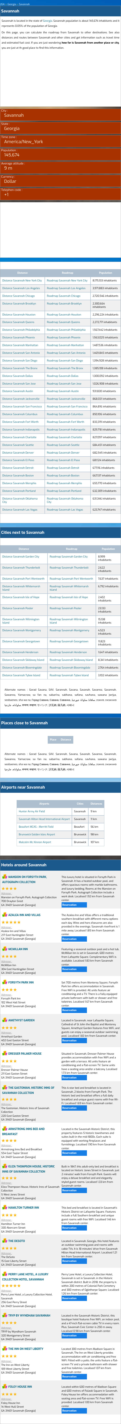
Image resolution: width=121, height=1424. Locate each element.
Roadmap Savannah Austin (63, 391)
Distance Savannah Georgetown (21, 641)
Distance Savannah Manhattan (20, 345)
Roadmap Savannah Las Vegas (65, 509)
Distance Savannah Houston (18, 314)
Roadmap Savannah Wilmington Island (69, 621)
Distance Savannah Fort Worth (20, 422)
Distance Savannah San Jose (19, 383)
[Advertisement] (60, 78)
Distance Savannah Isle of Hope (20, 597)
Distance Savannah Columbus (19, 414)
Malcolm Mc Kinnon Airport (35, 842)
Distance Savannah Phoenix (18, 337)
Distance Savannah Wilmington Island (20, 621)
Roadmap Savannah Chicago (63, 296)
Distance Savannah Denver (18, 452)
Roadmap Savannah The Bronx (65, 368)
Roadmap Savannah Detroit (63, 468)
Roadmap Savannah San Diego (65, 360)
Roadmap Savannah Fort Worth (65, 422)
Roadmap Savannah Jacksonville (66, 399)
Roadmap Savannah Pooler (66, 608)
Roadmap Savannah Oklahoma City (65, 500)
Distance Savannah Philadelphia (21, 329)
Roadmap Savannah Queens (63, 322)
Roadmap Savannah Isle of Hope (69, 597)
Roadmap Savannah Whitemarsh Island (69, 588)
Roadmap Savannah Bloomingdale (70, 667)
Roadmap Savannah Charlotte (64, 437)
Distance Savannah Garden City (20, 556)
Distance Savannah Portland (19, 491)
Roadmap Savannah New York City (67, 280)
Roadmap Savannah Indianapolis (66, 429)
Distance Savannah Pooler (17, 608)
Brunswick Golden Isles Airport (37, 834)
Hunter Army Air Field (32, 811)
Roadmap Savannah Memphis (64, 483)
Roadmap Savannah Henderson (68, 652)
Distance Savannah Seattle (18, 445)
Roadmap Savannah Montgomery (69, 630)
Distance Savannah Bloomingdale (22, 667)
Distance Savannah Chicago (18, 296)
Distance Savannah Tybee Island (21, 675)
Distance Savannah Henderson (20, 652)
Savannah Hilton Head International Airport (44, 819)
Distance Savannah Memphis (19, 483)
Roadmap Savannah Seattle (63, 445)
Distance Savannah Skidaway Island (23, 660)
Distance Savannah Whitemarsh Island (21, 588)
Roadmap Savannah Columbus (65, 414)
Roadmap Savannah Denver (63, 452)
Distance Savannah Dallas (17, 376)
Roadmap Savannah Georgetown (69, 641)
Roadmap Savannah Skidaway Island (71, 660)
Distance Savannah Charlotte (19, 437)
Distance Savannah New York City (22, 280)
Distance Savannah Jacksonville (21, 399)
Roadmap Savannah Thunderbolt (69, 567)
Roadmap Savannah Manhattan (65, 345)
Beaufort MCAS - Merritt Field (36, 826)
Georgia (47, 20)
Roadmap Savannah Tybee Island (69, 675)
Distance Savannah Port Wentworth (23, 578)
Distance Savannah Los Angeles (21, 288)
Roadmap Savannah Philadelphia (66, 329)
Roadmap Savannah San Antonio (66, 353)
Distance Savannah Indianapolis (21, 429)
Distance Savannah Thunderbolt (21, 567)
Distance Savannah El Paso (18, 460)
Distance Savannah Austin (17, 391)
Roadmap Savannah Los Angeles (66, 288)
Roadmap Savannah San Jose (64, 383)
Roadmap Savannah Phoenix (63, 337)
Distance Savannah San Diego (19, 360)
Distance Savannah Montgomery (21, 630)
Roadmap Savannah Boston (63, 475)
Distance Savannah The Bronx (19, 368)
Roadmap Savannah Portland (64, 491)
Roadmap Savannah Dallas (62, 376)
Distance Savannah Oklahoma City (20, 500)
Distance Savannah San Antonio (21, 353)
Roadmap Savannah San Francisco (67, 406)
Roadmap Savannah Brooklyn (64, 303)
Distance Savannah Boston (18, 475)
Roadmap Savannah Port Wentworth (71, 578)
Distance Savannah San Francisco (22, 406)
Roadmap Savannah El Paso (63, 460)
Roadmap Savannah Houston (64, 314)
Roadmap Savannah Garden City (69, 556)
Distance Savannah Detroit (18, 468)
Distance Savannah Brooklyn (19, 303)
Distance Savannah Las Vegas (19, 509)
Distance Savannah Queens (18, 322)
